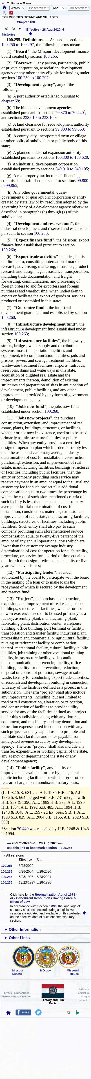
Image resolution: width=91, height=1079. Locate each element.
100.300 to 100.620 (71, 157)
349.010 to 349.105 (71, 169)
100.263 (21, 334)
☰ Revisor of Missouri (18, 3)
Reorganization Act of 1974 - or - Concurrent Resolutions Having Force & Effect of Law (43, 898)
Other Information (25, 929)
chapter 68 (10, 101)
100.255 (7, 865)
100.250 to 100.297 (17, 44)
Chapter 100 (26, 22)
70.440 (23, 828)
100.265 (50, 56)
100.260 (41, 233)
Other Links (19, 938)
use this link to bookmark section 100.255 (39, 848)
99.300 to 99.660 (69, 129)
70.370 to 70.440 (69, 112)
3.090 (53, 906)
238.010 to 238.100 (39, 117)
